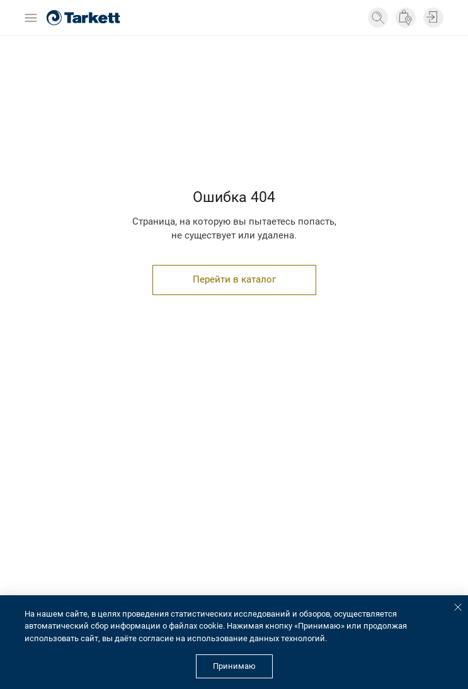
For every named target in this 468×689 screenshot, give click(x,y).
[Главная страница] (83, 17)
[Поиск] (378, 18)
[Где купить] (406, 18)
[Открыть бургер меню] (31, 18)
